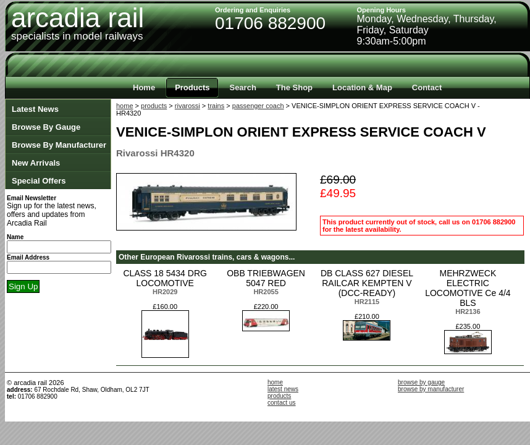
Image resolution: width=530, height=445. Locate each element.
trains (216, 105)
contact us (281, 402)
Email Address (28, 257)
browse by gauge (421, 382)
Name (15, 237)
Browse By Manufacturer (59, 145)
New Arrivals (36, 162)
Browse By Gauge (46, 127)
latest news (282, 389)
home (124, 105)
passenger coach (258, 105)
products (154, 105)
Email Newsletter (31, 198)
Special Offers (38, 180)
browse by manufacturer (431, 389)
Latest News (35, 109)
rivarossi (187, 105)
